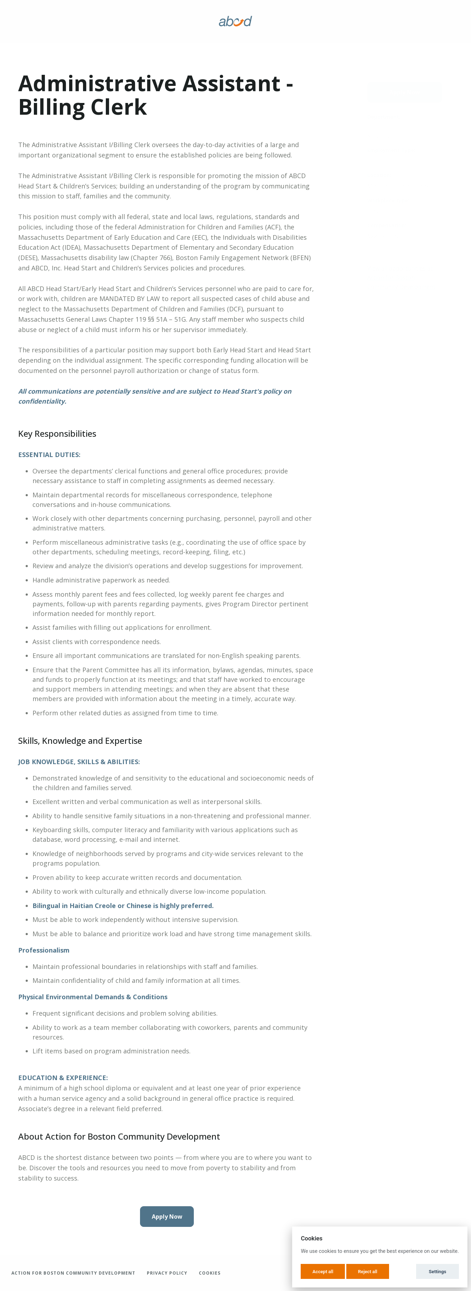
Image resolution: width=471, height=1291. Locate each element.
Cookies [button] (210, 1273)
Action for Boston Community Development (73, 1273)
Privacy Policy (167, 1273)
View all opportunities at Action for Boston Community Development (401, 277)
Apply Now (167, 1216)
